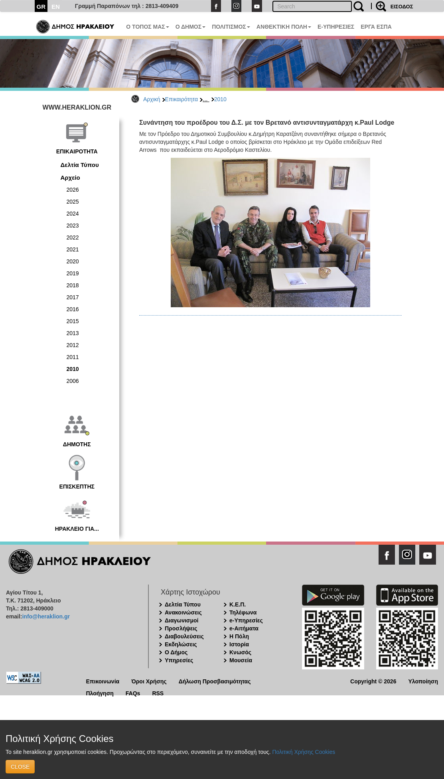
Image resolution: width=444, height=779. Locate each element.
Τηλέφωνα (243, 612)
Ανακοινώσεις (183, 612)
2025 (73, 201)
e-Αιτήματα (244, 628)
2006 (73, 381)
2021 (73, 249)
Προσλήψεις (181, 628)
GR (41, 6)
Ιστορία (239, 644)
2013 (73, 333)
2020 (73, 261)
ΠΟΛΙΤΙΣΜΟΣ (231, 27)
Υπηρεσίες (179, 660)
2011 (73, 357)
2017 (73, 297)
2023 (73, 225)
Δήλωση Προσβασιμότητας (215, 680)
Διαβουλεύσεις (184, 636)
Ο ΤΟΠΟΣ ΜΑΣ (147, 27)
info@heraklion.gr (45, 616)
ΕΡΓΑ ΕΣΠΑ (376, 27)
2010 (220, 99)
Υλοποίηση (423, 680)
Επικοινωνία (103, 680)
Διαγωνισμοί (181, 620)
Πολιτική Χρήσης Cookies (303, 752)
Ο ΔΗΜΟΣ (190, 27)
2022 (73, 237)
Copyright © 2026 (373, 680)
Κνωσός (240, 652)
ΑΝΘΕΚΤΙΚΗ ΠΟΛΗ (284, 27)
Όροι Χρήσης (149, 680)
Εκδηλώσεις (181, 644)
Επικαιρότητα (181, 99)
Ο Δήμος (176, 652)
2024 (73, 213)
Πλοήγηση (100, 692)
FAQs (133, 692)
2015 (73, 321)
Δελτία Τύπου (80, 164)
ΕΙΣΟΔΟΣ (402, 7)
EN (55, 6)
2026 (73, 189)
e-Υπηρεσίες (246, 620)
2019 (73, 273)
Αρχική (151, 99)
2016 (73, 309)
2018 (73, 285)
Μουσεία (240, 660)
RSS (158, 692)
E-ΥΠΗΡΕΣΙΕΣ (336, 27)
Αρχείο (70, 177)
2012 (73, 345)
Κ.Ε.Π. (237, 604)
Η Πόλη (239, 636)
